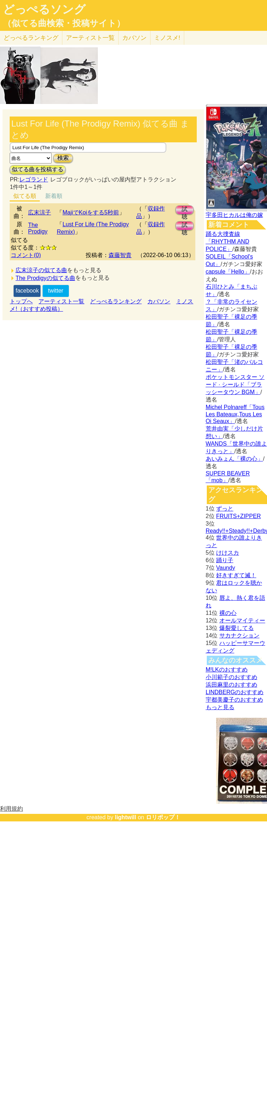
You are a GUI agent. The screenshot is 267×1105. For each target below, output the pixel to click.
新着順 (53, 196)
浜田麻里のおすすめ (231, 685)
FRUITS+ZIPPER (238, 516)
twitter (55, 291)
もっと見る (220, 707)
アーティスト (90, 37)
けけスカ (227, 553)
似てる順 (24, 196)
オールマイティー (242, 620)
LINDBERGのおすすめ (235, 692)
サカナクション (239, 635)
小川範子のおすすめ (231, 677)
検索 (63, 158)
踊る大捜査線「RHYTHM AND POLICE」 (227, 241)
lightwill (125, 817)
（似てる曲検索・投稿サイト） (64, 23)
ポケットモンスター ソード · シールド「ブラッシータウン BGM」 (235, 384)
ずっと (224, 509)
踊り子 (224, 560)
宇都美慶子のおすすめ (234, 700)
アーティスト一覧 (61, 301)
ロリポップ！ (163, 817)
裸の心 (228, 613)
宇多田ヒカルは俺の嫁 (234, 215)
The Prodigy (37, 228)
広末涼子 (39, 212)
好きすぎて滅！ (236, 575)
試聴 (184, 210)
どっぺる (31, 37)
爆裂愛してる (236, 628)
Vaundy (225, 568)
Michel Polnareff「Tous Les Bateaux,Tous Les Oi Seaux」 (235, 414)
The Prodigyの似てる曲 (45, 278)
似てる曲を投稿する (37, 169)
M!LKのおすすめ (227, 670)
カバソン (134, 37)
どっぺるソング (44, 9)
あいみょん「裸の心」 (234, 459)
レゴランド (33, 179)
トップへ (21, 301)
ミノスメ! (167, 37)
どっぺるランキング (116, 301)
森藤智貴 (120, 255)
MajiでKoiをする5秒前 (90, 212)
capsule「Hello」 (228, 272)
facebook (27, 291)
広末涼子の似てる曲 (41, 270)
